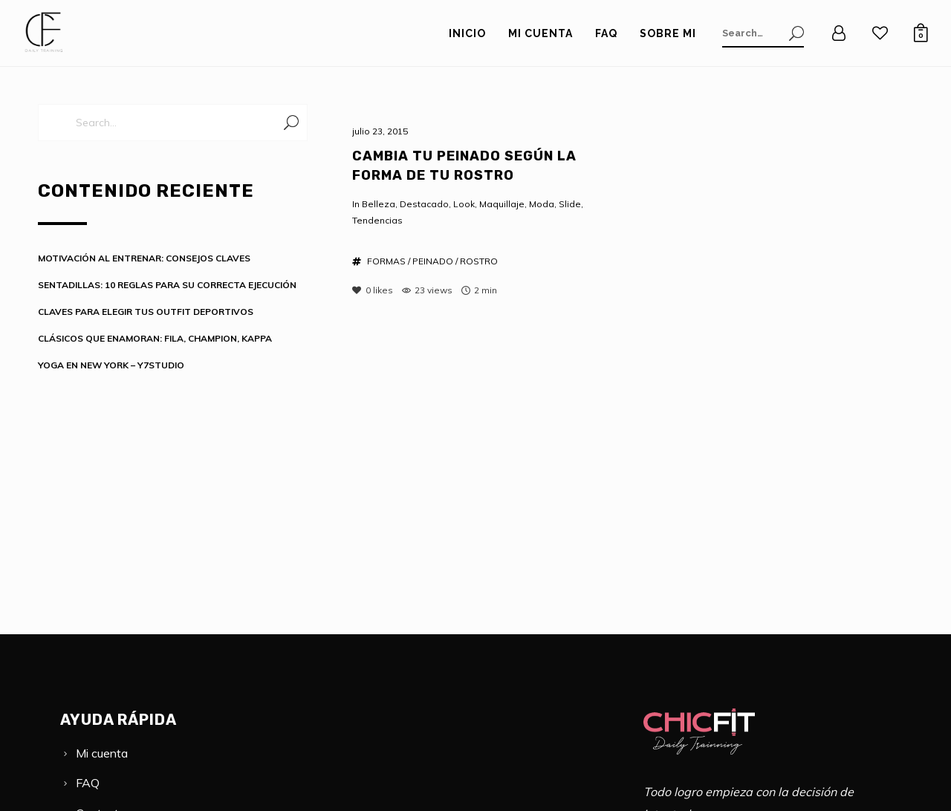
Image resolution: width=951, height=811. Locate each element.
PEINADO (432, 261)
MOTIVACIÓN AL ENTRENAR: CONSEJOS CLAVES (144, 258)
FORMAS (386, 261)
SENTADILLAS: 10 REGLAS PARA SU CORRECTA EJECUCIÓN (167, 284)
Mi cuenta (102, 753)
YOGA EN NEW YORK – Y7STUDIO (111, 365)
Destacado (424, 203)
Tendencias (377, 220)
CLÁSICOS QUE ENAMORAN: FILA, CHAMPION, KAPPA (155, 338)
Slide (570, 203)
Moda (541, 203)
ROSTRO (479, 261)
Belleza (378, 203)
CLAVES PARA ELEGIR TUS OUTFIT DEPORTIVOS (145, 311)
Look (464, 203)
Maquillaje (502, 203)
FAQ (88, 782)
